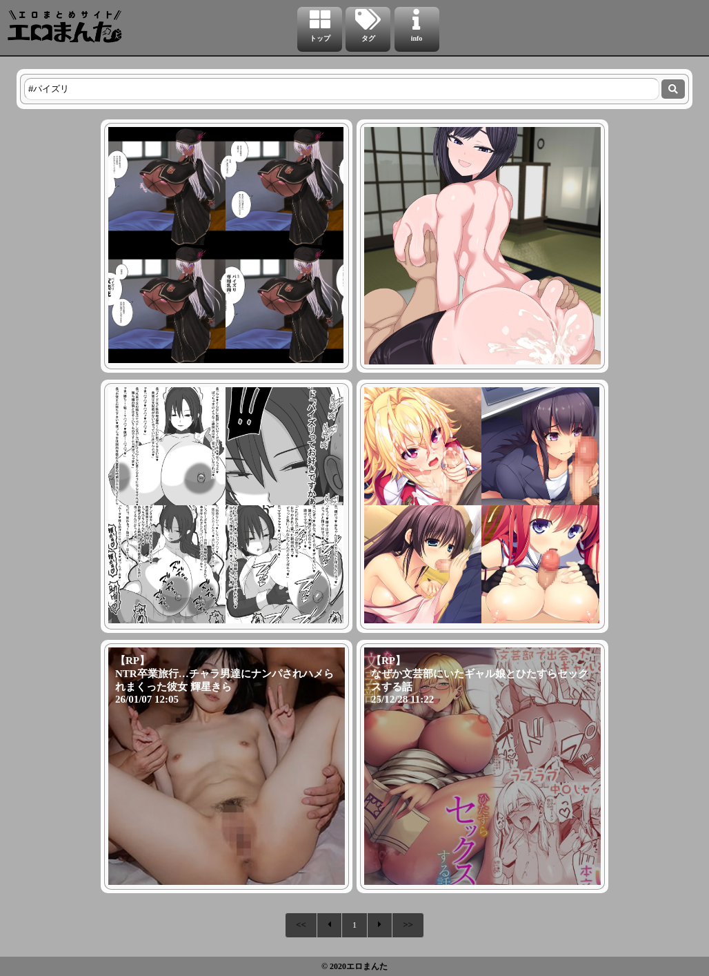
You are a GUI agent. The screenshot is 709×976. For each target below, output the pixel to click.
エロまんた (367, 966)
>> (408, 924)
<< (301, 924)
